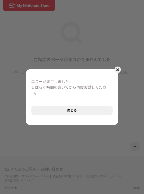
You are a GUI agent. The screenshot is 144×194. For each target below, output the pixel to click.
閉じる (72, 110)
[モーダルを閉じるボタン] (117, 70)
